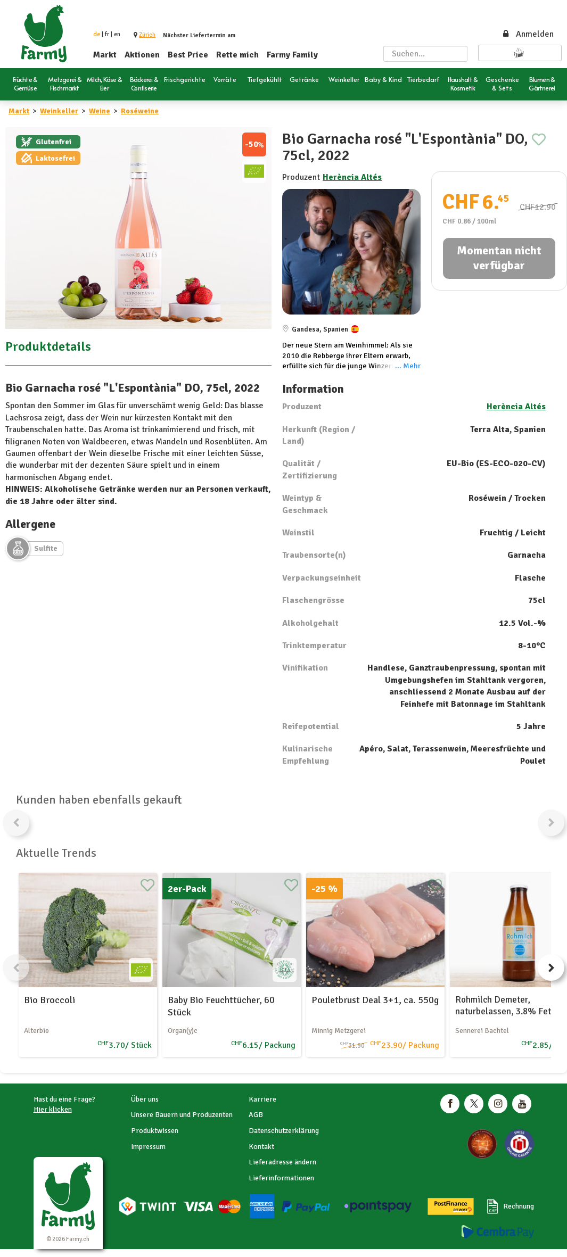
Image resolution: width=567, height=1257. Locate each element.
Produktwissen (154, 1130)
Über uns (145, 1099)
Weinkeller (59, 110)
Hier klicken (53, 1109)
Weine (99, 110)
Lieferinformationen (281, 1177)
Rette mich (237, 54)
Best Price (188, 54)
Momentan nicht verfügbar (499, 258)
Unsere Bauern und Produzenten (182, 1114)
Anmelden (528, 34)
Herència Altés (352, 177)
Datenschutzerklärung (284, 1130)
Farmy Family (292, 54)
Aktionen (142, 54)
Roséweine (140, 110)
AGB (256, 1114)
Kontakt (261, 1146)
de (96, 34)
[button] (147, 35)
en (117, 34)
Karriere (262, 1099)
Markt (105, 54)
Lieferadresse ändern (282, 1162)
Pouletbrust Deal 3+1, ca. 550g (375, 1000)
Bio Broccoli (49, 1000)
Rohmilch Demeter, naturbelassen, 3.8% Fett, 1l (510, 1005)
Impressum (148, 1146)
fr (107, 34)
